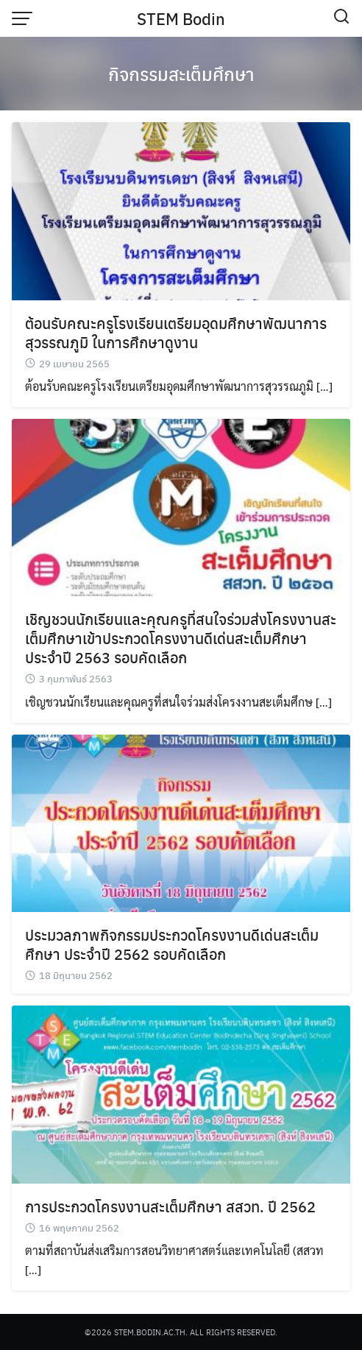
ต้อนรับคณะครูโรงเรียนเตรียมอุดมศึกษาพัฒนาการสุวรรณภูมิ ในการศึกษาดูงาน (176, 332)
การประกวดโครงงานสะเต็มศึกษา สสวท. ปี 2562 (170, 1206)
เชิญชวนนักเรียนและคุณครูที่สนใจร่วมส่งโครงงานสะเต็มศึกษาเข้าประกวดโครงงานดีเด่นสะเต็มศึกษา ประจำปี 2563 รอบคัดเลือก (180, 638)
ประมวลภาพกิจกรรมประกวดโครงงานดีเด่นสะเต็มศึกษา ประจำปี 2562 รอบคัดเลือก (172, 944)
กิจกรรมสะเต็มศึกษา (181, 73)
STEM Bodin (181, 18)
